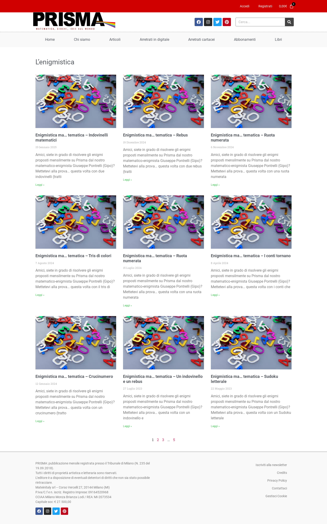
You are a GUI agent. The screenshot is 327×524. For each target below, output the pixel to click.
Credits (282, 473)
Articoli (115, 39)
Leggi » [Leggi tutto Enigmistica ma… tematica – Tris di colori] (39, 295)
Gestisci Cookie (276, 496)
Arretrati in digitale (154, 39)
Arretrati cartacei (201, 39)
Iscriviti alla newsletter (271, 465)
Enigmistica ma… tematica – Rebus (155, 135)
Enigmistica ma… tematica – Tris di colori (73, 255)
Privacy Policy (277, 480)
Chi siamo (82, 39)
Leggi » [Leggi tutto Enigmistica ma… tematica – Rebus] (127, 179)
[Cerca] (289, 22)
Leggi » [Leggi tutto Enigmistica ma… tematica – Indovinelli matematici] (39, 184)
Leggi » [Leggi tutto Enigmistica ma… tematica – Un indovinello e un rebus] (127, 426)
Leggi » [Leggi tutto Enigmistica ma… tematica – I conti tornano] (215, 295)
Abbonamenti (245, 39)
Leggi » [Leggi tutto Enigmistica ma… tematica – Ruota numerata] (215, 184)
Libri (278, 39)
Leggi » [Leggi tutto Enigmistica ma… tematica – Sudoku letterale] (215, 426)
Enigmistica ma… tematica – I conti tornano (251, 255)
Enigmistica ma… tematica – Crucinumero (74, 376)
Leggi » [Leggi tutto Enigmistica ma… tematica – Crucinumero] (39, 421)
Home (50, 39)
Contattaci (279, 488)
